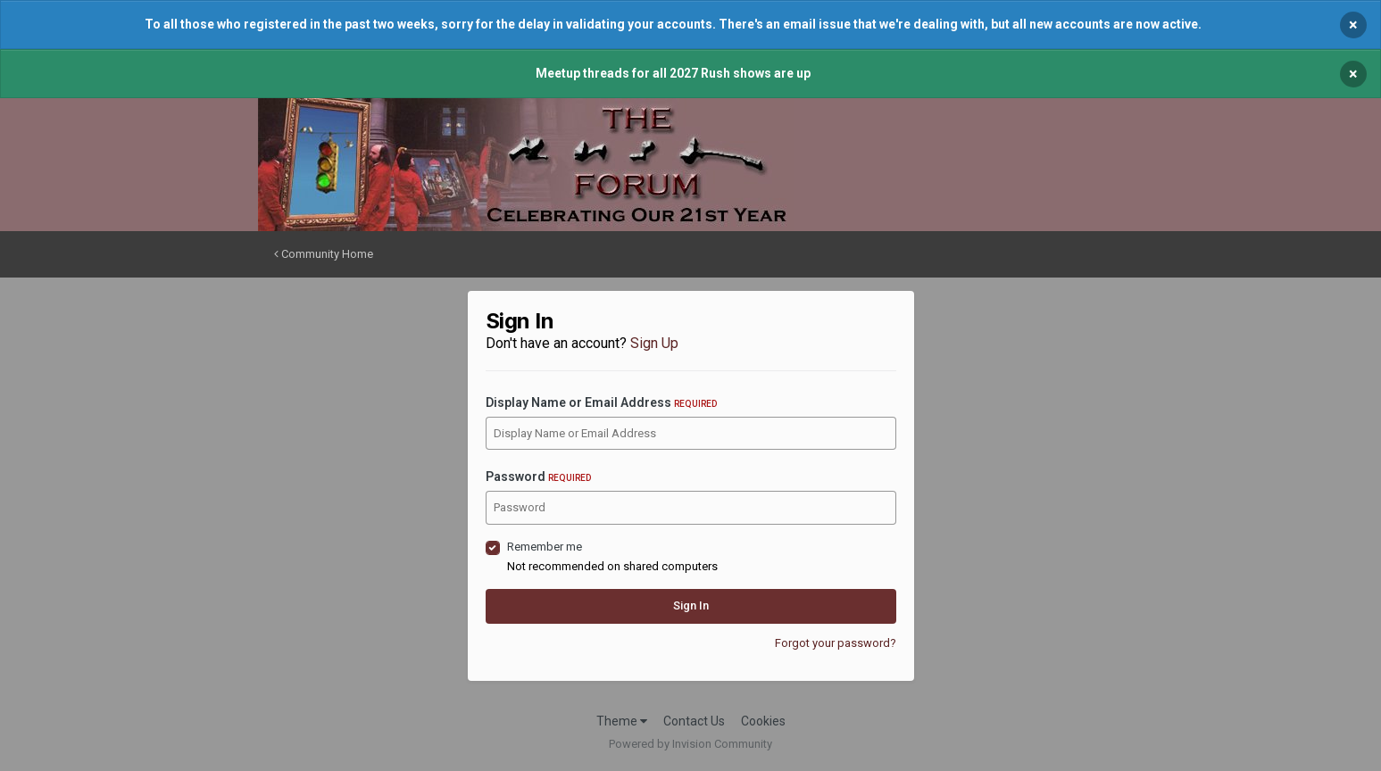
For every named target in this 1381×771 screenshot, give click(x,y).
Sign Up (654, 343)
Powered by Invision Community (690, 743)
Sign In (691, 605)
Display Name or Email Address (601, 402)
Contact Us (694, 721)
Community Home (323, 254)
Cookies (763, 721)
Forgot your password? (835, 643)
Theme (621, 721)
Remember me (544, 546)
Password (538, 476)
